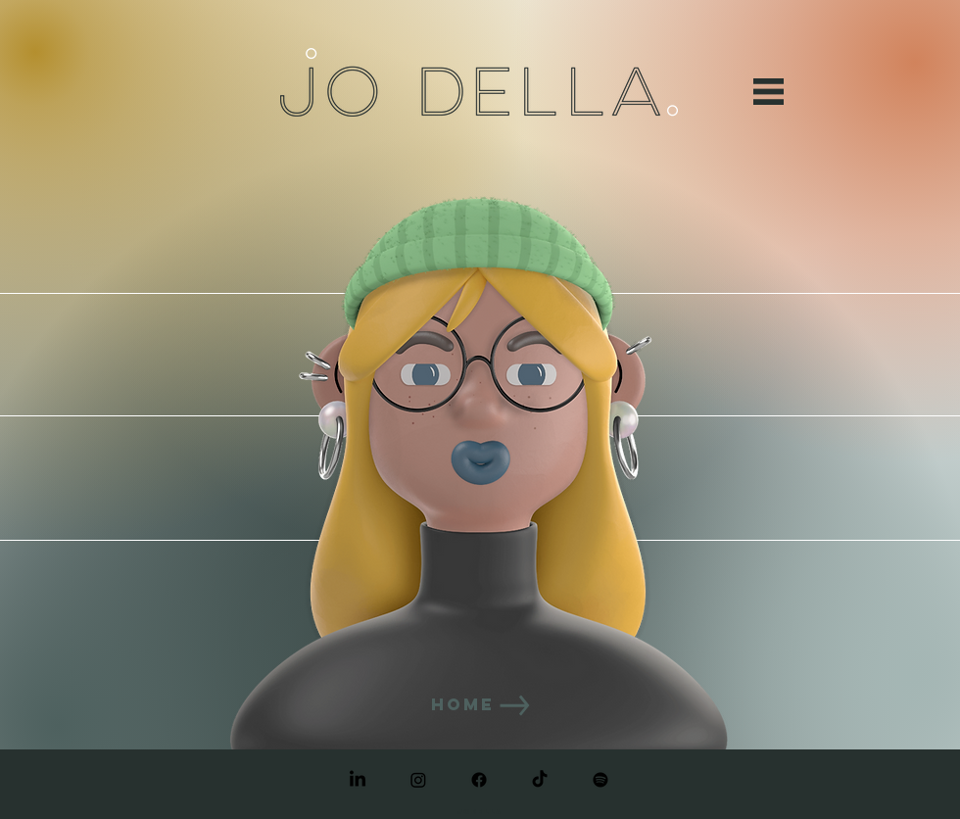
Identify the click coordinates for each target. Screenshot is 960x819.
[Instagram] (418, 780)
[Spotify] (600, 780)
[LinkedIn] (357, 780)
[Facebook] (479, 780)
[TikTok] (540, 780)
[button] (768, 91)
